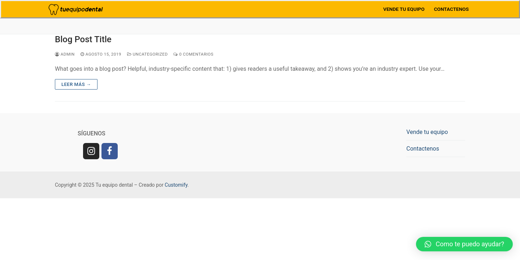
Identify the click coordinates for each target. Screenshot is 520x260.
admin (65, 54)
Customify (176, 185)
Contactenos (422, 148)
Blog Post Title (83, 39)
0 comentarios (193, 54)
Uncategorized (147, 54)
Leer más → (76, 84)
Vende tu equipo (427, 132)
